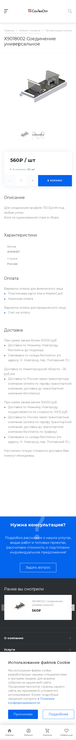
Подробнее (58, 714)
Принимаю (23, 714)
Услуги (9, 649)
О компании (13, 638)
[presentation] (4, 607)
